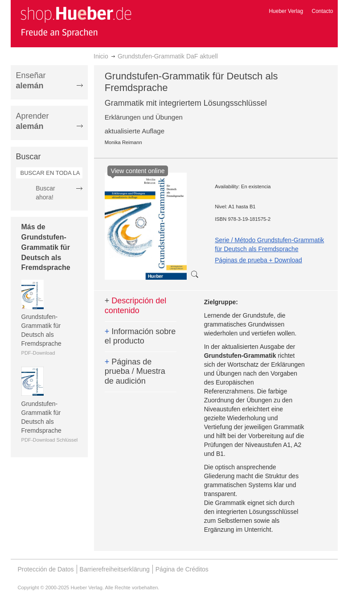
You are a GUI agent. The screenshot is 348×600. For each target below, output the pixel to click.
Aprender (32, 121)
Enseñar (31, 80)
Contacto (322, 11)
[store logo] (76, 21)
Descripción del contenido (136, 305)
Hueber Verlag (286, 11)
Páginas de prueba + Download (258, 260)
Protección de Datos (46, 569)
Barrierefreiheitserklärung (115, 569)
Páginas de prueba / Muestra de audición (135, 371)
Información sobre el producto (140, 336)
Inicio (101, 56)
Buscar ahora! (45, 193)
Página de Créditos (182, 569)
